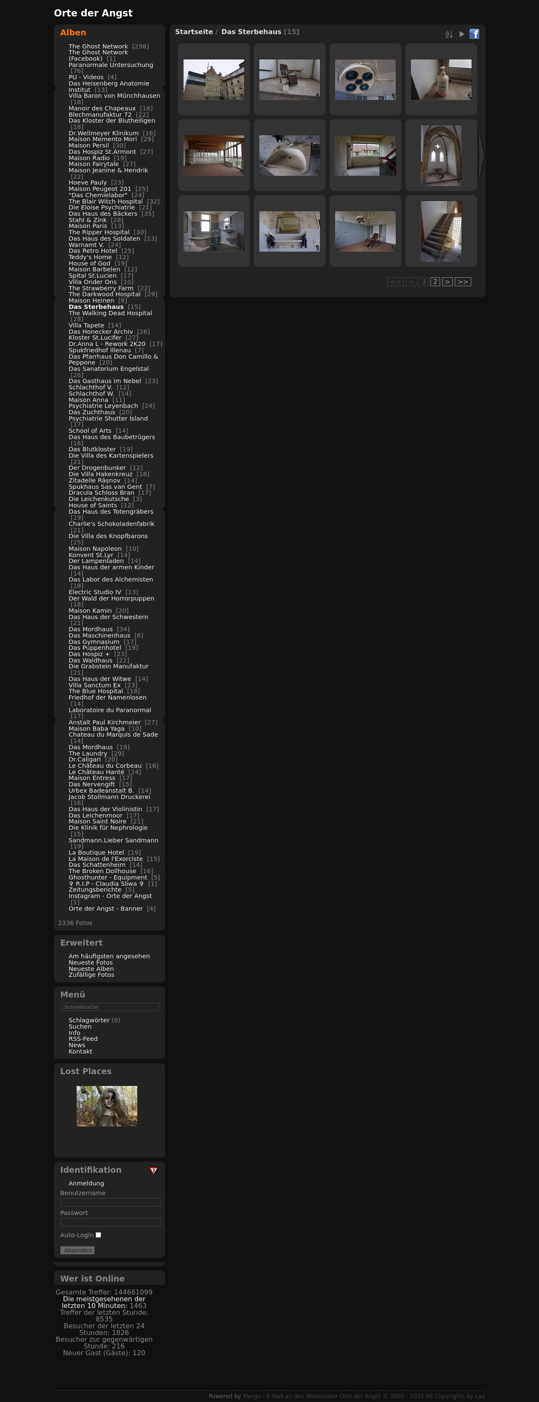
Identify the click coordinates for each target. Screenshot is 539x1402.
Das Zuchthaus (92, 412)
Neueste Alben (91, 968)
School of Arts (90, 430)
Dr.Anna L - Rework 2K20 (107, 343)
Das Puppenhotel (95, 647)
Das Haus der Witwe (100, 678)
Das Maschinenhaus (100, 635)
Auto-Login (80, 1234)
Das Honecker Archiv (101, 331)
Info (74, 1032)
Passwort (74, 1212)
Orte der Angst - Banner (106, 908)
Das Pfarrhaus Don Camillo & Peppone (113, 359)
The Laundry (88, 753)
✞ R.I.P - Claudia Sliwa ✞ (106, 883)
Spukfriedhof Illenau (100, 350)
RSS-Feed (83, 1038)
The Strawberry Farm (101, 288)
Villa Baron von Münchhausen (114, 95)
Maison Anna (88, 399)
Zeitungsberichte (95, 889)
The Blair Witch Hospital (106, 201)
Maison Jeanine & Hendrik (108, 170)
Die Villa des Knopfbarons (108, 535)
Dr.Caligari (85, 759)
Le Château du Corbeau (105, 765)
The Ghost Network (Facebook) (98, 55)
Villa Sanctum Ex (95, 685)
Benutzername (83, 1192)
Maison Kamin (90, 610)
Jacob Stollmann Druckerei (109, 796)
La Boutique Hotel (96, 852)
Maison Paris (88, 225)
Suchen (80, 1026)
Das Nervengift (92, 784)
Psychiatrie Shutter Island (108, 418)
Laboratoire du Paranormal (110, 709)
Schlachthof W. (92, 393)
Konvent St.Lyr (91, 554)
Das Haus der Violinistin (105, 808)
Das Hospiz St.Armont (102, 151)
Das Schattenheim (97, 864)
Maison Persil (89, 145)
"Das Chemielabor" (98, 194)
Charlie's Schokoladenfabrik (112, 523)
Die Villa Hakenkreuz (101, 473)
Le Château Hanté (96, 771)
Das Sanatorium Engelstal (109, 368)
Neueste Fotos (91, 962)
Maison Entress (92, 777)
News (77, 1044)
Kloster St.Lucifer (95, 337)
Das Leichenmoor (96, 815)
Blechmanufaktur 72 (100, 114)
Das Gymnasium (94, 641)
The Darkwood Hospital (105, 294)
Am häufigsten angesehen (109, 956)
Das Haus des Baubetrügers (112, 436)
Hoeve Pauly (88, 182)
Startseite (194, 32)
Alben (73, 33)
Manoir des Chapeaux (102, 108)
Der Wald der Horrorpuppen (111, 598)
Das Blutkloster (92, 449)
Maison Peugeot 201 (100, 188)
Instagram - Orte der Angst (110, 895)
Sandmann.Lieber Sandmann (113, 840)
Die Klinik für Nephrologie (108, 827)
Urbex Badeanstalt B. (101, 790)
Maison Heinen (91, 300)
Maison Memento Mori (103, 138)
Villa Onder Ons (93, 281)
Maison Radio (89, 157)
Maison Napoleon (95, 548)
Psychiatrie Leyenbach (103, 405)
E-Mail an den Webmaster (302, 1396)
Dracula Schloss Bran (101, 492)
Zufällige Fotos (91, 974)
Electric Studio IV (95, 591)
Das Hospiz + (89, 653)
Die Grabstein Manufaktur (109, 666)
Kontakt (80, 1051)
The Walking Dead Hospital (110, 312)
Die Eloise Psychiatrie (102, 207)
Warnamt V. (86, 244)
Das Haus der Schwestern (108, 616)
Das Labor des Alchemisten (111, 579)
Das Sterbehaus (96, 306)
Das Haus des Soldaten (104, 238)
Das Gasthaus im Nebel (105, 380)
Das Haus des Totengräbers (111, 511)
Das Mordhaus (91, 629)
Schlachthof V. (90, 387)
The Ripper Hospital (99, 232)
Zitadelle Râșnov (94, 480)
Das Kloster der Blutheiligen (112, 120)
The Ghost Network (98, 46)
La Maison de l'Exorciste (106, 858)
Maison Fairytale (94, 163)
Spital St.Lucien (93, 275)
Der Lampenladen (96, 560)
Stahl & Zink (88, 219)
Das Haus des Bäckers (103, 213)
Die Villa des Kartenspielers (111, 455)
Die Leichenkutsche (99, 498)
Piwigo (252, 1396)
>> (463, 282)
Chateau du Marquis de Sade (113, 734)
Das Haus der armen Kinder (111, 567)
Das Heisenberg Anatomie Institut (109, 86)
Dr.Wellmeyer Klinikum (104, 133)
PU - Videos (86, 76)
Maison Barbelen (94, 269)
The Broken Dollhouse (102, 870)
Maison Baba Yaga (97, 728)
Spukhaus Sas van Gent (105, 486)
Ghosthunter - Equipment (108, 877)
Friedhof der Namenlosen (108, 697)
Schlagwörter (89, 1020)
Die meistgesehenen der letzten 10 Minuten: (104, 1302)
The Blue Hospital (96, 690)
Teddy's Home (90, 256)
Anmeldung (86, 1183)
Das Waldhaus (90, 660)
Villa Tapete (86, 325)
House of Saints (93, 505)
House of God (89, 263)
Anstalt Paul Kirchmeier (105, 722)
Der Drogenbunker (97, 467)
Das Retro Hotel (93, 250)
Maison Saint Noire (98, 821)
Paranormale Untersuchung (111, 64)
